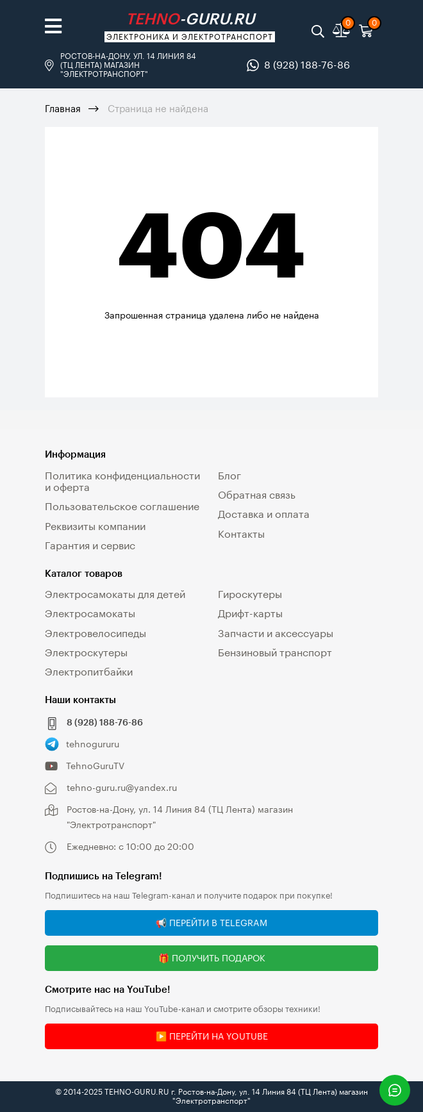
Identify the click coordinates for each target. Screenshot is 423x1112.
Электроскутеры (86, 652)
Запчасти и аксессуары (275, 633)
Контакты (241, 533)
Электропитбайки (89, 671)
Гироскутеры (250, 594)
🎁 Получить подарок (211, 957)
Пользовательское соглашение (122, 506)
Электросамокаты (90, 613)
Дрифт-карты (250, 613)
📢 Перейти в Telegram (211, 922)
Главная (63, 108)
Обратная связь (256, 494)
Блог (229, 475)
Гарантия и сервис (90, 545)
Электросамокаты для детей (115, 594)
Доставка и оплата (264, 514)
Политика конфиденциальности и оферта (122, 481)
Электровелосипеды (95, 633)
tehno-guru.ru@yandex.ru (122, 787)
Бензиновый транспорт (275, 652)
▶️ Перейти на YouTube (212, 1036)
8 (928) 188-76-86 (307, 65)
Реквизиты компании (95, 526)
